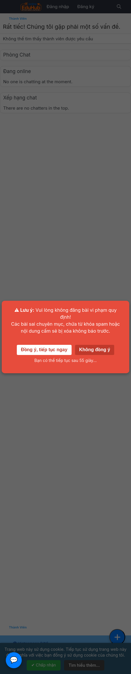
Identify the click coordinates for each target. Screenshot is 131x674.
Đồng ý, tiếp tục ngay (44, 349)
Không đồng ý (94, 349)
